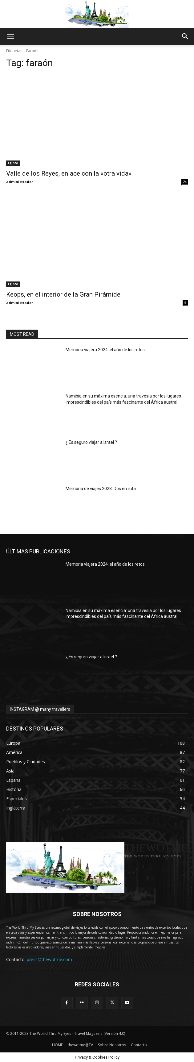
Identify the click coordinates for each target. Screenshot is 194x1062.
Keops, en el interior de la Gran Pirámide (63, 294)
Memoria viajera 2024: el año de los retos (105, 349)
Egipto (13, 163)
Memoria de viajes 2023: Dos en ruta (101, 488)
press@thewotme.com (49, 959)
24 (185, 182)
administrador (19, 181)
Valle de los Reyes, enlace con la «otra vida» (68, 173)
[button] (10, 36)
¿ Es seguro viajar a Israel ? (91, 442)
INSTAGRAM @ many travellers (40, 709)
